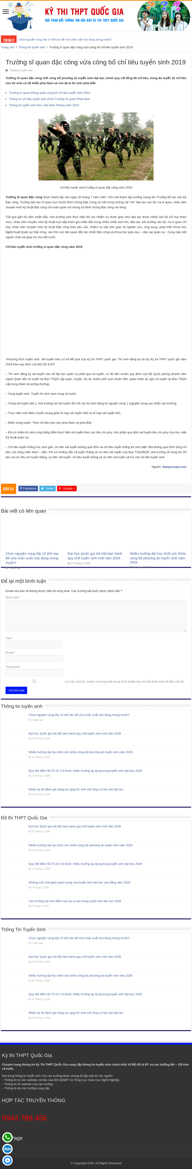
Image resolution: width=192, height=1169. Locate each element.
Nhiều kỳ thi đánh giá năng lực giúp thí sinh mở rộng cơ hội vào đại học (76, 789)
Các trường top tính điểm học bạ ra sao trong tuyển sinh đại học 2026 (75, 901)
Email (10, 652)
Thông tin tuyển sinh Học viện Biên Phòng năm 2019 (44, 105)
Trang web (13, 667)
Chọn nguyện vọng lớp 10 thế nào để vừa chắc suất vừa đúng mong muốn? (65, 39)
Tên (9, 638)
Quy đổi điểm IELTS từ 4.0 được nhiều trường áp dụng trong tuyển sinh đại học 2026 (85, 770)
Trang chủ (8, 47)
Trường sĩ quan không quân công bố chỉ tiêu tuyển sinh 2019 (49, 92)
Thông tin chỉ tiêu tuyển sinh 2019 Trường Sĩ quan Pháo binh (49, 99)
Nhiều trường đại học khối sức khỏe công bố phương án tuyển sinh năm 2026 (158, 558)
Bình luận (13, 597)
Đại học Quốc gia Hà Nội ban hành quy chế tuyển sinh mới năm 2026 (75, 733)
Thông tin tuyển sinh (31, 47)
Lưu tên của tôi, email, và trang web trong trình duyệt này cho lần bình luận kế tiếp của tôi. (124, 681)
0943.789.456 (24, 1118)
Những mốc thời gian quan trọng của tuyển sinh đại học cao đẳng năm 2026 (79, 882)
